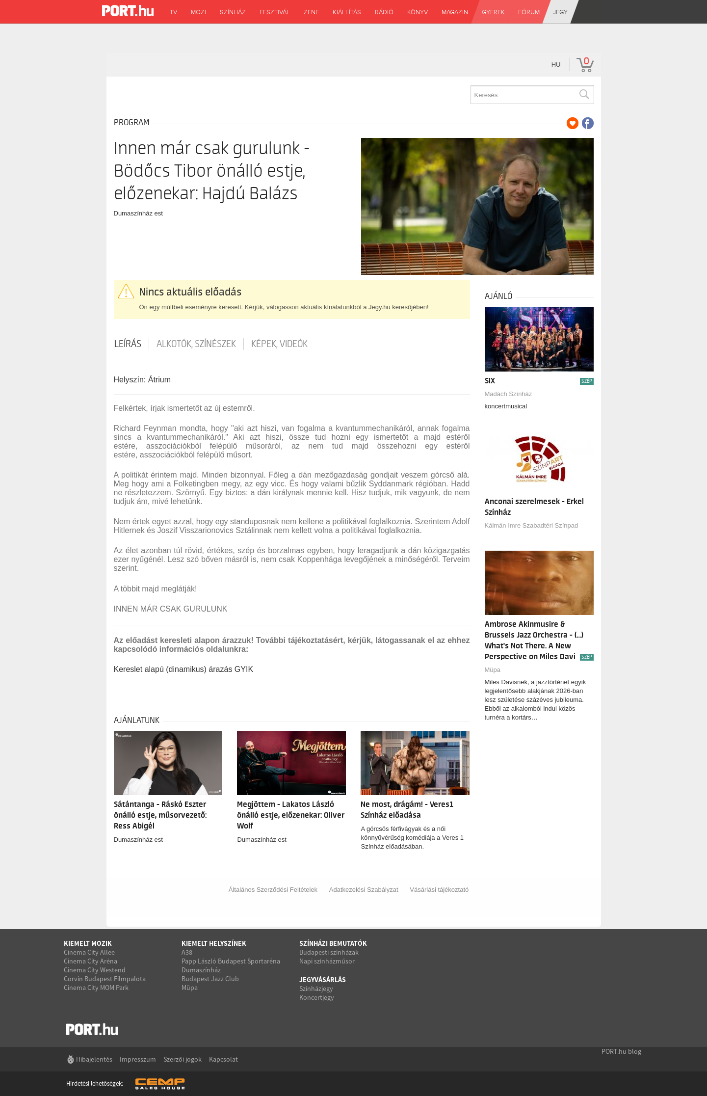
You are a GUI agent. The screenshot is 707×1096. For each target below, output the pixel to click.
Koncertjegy (316, 997)
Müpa (493, 669)
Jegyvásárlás (322, 979)
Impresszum (138, 1059)
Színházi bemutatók (333, 943)
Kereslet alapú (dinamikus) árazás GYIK (184, 669)
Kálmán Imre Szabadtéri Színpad (531, 525)
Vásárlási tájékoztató (439, 889)
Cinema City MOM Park (96, 987)
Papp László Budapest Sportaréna (231, 961)
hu (556, 64)
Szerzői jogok (182, 1059)
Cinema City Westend (95, 969)
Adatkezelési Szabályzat (363, 889)
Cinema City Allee (89, 952)
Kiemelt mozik (88, 943)
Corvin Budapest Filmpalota (105, 978)
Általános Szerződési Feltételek (273, 889)
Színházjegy (316, 988)
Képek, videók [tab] (279, 344)
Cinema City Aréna (90, 961)
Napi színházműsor (327, 961)
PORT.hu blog (621, 1051)
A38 (187, 952)
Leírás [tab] (127, 344)
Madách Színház (508, 394)
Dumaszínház (201, 969)
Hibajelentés (94, 1059)
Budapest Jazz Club (210, 978)
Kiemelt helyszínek (214, 943)
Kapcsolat (223, 1059)
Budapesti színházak (329, 952)
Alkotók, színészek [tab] (196, 344)
